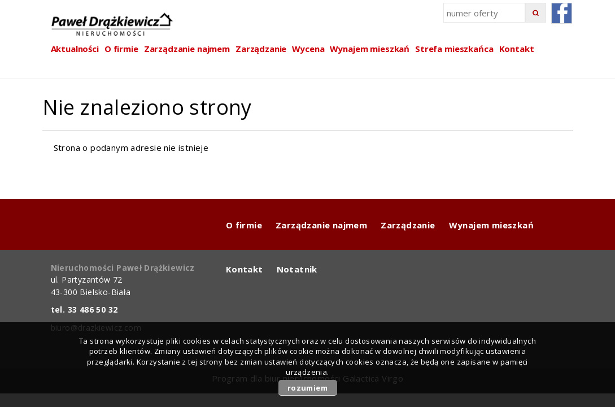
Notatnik (297, 269)
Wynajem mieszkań (369, 48)
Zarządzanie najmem (321, 225)
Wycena (308, 48)
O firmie (244, 225)
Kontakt (516, 48)
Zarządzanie (260, 48)
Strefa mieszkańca (454, 48)
